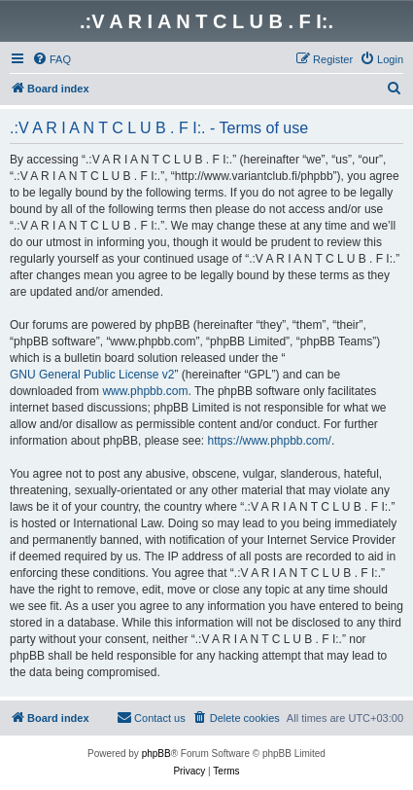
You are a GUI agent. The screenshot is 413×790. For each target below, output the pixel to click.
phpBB (156, 753)
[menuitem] (51, 59)
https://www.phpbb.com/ (268, 441)
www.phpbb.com (145, 391)
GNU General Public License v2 (92, 374)
